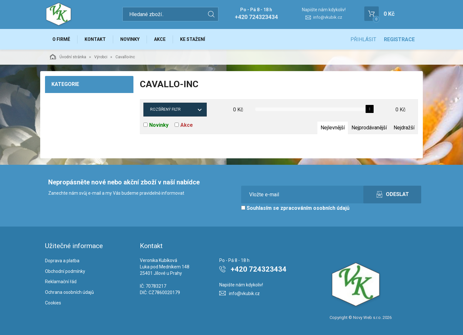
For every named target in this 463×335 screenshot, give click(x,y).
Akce (160, 39)
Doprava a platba (62, 260)
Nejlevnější (333, 128)
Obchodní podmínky (65, 271)
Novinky (130, 39)
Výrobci (100, 57)
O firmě (61, 39)
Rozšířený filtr (165, 109)
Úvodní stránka (68, 56)
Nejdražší (404, 128)
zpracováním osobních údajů (315, 208)
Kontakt (95, 39)
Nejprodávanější (369, 128)
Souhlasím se (295, 208)
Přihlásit (363, 39)
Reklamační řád (61, 281)
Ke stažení (192, 39)
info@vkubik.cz (327, 17)
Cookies (53, 302)
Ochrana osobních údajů (69, 292)
